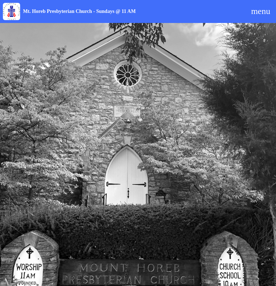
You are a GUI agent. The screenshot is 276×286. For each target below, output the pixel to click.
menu (260, 11)
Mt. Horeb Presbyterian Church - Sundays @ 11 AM (79, 11)
